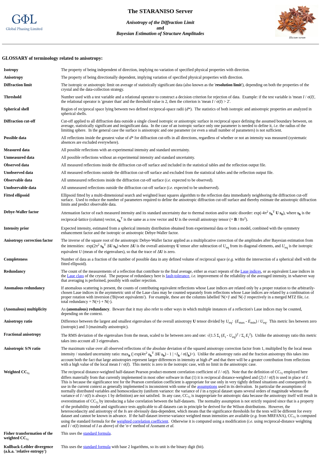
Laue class (75, 276)
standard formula (97, 433)
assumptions (207, 386)
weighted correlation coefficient (142, 421)
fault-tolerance (177, 276)
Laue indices (251, 271)
